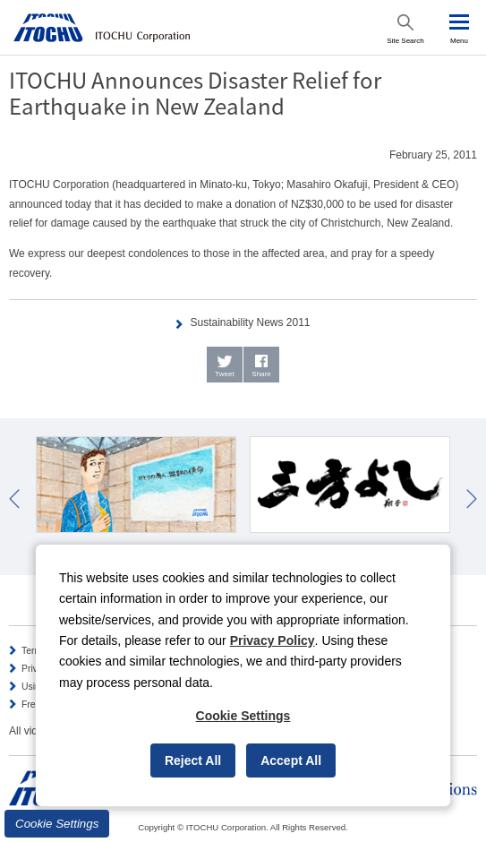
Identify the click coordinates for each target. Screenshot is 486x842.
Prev (14, 499)
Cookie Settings (56, 823)
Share (261, 374)
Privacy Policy (272, 640)
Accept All (290, 760)
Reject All (193, 760)
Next (471, 499)
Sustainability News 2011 (250, 322)
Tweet (224, 374)
